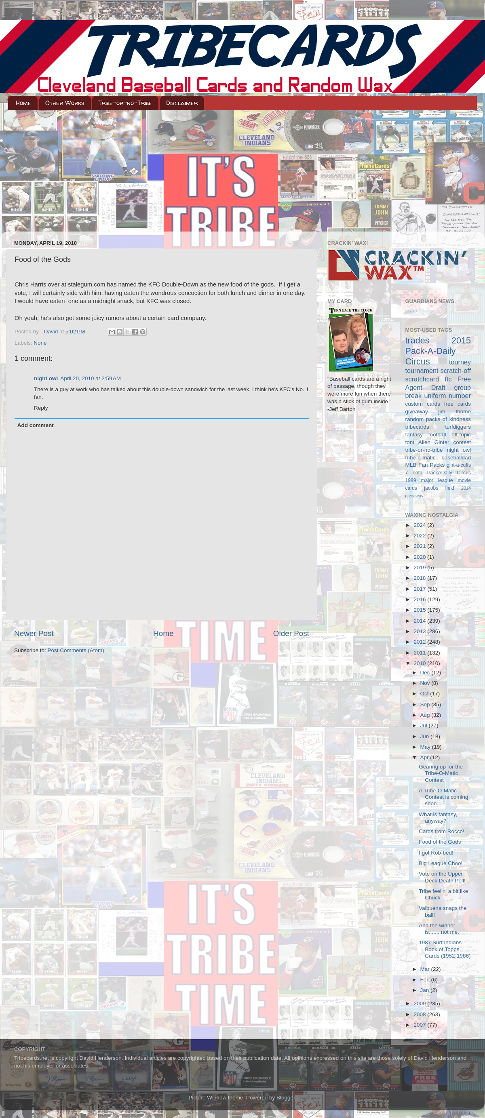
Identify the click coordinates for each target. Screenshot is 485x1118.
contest (462, 442)
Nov (426, 683)
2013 (420, 631)
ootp (417, 473)
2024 (420, 525)
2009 (420, 1003)
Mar (425, 969)
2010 (420, 663)
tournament (422, 370)
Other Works (64, 103)
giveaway (416, 411)
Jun (425, 736)
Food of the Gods (440, 842)
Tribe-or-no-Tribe (125, 103)
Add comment (35, 425)
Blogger (285, 1098)
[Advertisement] (242, 170)
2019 (420, 567)
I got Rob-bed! (436, 853)
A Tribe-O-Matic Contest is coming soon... (443, 796)
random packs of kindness (438, 419)
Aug (426, 715)
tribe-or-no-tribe (424, 450)
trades (417, 340)
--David (49, 331)
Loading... (339, 429)
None (40, 343)
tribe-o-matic (420, 458)
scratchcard (422, 379)
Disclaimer (182, 103)
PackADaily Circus (449, 473)
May (426, 747)
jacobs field (439, 488)
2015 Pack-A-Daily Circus (438, 350)
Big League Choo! (440, 863)
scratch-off (456, 370)
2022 (420, 536)
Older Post (291, 633)
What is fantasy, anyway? (438, 817)
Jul (424, 725)
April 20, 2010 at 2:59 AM (90, 378)
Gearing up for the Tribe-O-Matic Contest (441, 773)
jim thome (455, 411)
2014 (420, 621)
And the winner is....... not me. (439, 928)
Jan (425, 990)
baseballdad (456, 458)
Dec (426, 673)
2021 (420, 546)
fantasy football (425, 435)
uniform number (447, 395)
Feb (425, 980)
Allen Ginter (433, 442)
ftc (448, 379)
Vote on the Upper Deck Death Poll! (442, 877)
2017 (420, 589)
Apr (425, 757)
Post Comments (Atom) (76, 650)
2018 (420, 578)
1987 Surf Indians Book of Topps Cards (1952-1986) (444, 948)
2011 (420, 653)
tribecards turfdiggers (438, 427)
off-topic (461, 435)
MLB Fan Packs (425, 465)
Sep (426, 704)
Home (23, 103)
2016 (420, 599)
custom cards (422, 404)
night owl (46, 378)
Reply (41, 408)
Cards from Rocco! (441, 831)
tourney (460, 362)
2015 (420, 610)
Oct (425, 694)
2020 (420, 557)
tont (410, 442)
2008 (420, 1014)
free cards (457, 404)
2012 (420, 642)
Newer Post (34, 633)
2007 (420, 1025)
